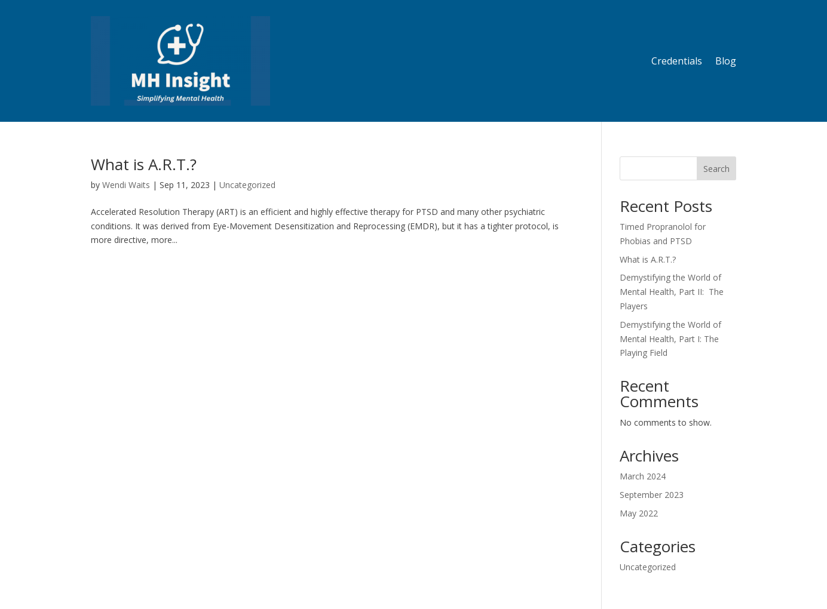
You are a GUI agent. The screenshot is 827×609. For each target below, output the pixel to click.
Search (716, 168)
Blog (725, 60)
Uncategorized (247, 184)
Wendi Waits (126, 184)
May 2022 (639, 513)
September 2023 (652, 494)
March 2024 (643, 476)
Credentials (676, 60)
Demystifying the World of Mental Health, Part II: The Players (672, 292)
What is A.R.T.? (144, 164)
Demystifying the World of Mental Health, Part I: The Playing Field (670, 339)
